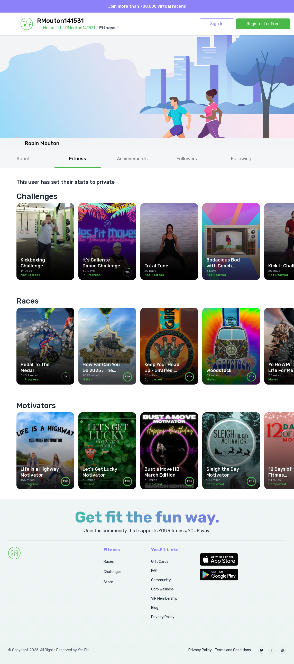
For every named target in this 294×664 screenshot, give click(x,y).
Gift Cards (159, 561)
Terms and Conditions (233, 650)
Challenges (113, 572)
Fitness (77, 159)
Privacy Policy (162, 617)
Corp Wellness (162, 589)
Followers (186, 159)
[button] (243, 559)
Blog (154, 608)
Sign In (217, 23)
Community (161, 580)
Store (108, 582)
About (23, 159)
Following (241, 159)
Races (109, 561)
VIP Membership (164, 598)
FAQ (154, 571)
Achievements (132, 159)
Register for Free (263, 23)
